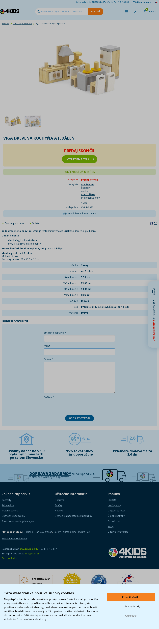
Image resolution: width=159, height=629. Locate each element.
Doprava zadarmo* (50, 473)
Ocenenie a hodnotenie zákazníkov (73, 515)
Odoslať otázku (79, 418)
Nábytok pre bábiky (22, 23)
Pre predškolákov (90, 197)
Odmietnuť (131, 615)
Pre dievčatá (87, 184)
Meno (47, 345)
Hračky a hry (114, 505)
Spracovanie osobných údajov (18, 521)
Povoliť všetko (131, 597)
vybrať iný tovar (80, 159)
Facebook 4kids (10, 558)
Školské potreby (116, 515)
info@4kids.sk (32, 553)
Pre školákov (88, 194)
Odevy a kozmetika (118, 531)
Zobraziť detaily (131, 606)
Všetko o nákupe (142, 2)
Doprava (59, 500)
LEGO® (112, 500)
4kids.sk (5, 23)
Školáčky (85, 187)
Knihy (110, 526)
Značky (58, 505)
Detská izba (114, 521)
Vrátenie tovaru (10, 510)
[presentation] (69, 406)
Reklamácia (8, 505)
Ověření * (49, 397)
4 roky (84, 191)
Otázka (36, 223)
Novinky (59, 510)
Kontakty (6, 500)
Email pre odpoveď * (55, 332)
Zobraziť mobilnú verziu (14, 538)
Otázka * (48, 359)
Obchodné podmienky (13, 515)
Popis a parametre (15, 223)
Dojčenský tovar (116, 510)
